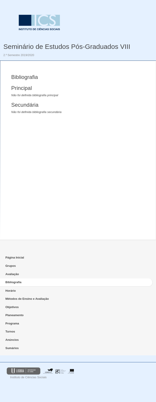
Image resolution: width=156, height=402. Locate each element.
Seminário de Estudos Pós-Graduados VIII (66, 46)
